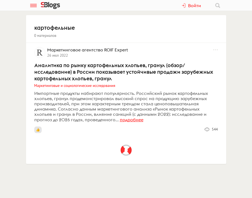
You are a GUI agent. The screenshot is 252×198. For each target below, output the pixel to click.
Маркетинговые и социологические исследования (74, 85)
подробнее (131, 119)
